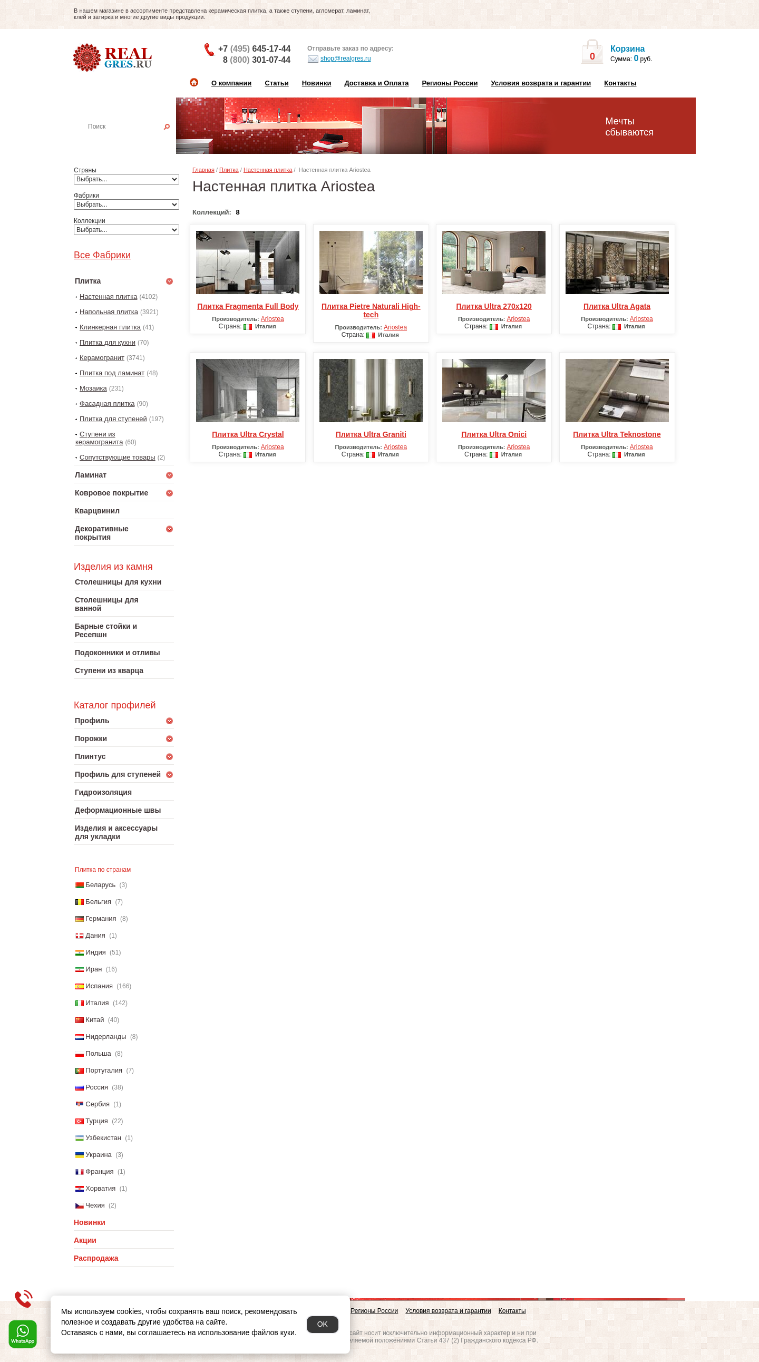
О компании (231, 83)
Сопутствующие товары (117, 457)
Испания (99, 986)
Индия (95, 952)
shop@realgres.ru (339, 59)
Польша (98, 1053)
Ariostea (272, 319)
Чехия (94, 1205)
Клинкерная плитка (110, 327)
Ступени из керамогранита (99, 438)
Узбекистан (103, 1138)
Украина (98, 1155)
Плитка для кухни (107, 342)
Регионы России (450, 83)
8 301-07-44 (256, 59)
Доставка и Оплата (376, 83)
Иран (93, 969)
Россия (96, 1087)
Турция (96, 1121)
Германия (100, 918)
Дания (95, 935)
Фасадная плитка (107, 403)
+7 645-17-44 (254, 48)
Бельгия (98, 902)
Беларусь (100, 885)
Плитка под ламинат (112, 373)
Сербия (97, 1104)
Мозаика (93, 388)
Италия (97, 1003)
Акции (85, 1240)
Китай (94, 1020)
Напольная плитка (109, 312)
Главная (203, 170)
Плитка (229, 170)
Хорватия (100, 1188)
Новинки (317, 83)
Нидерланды (105, 1036)
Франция (99, 1171)
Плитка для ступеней (113, 419)
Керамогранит (102, 358)
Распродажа (96, 1258)
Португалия (103, 1070)
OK (322, 1324)
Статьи (276, 83)
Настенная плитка (135, 141)
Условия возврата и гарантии (541, 83)
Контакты (620, 83)
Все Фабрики (102, 255)
